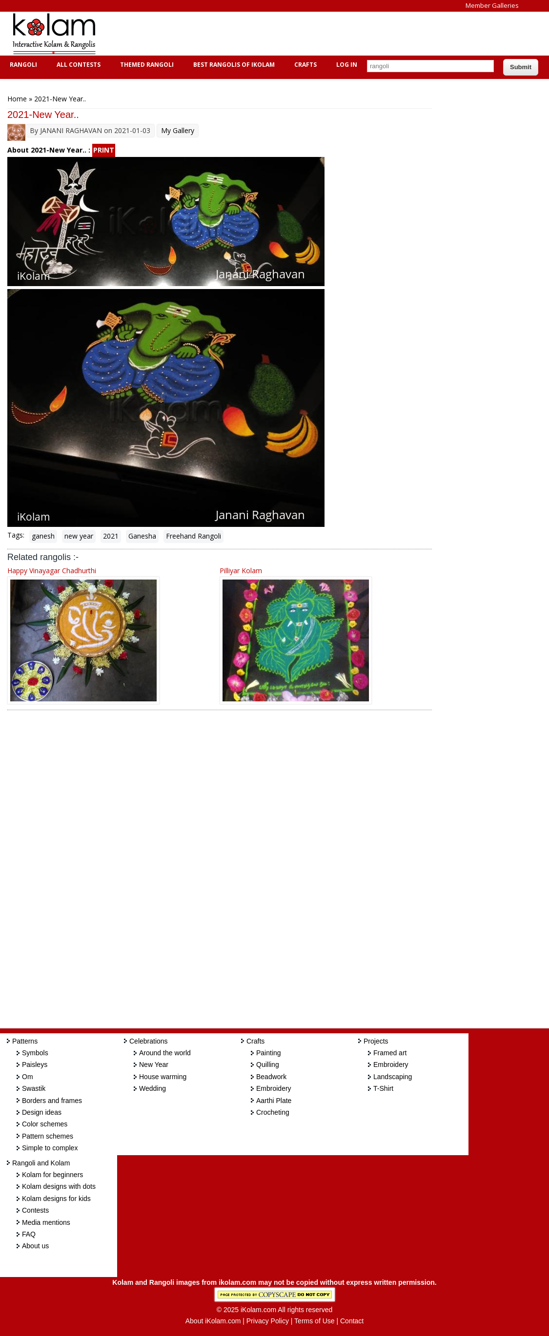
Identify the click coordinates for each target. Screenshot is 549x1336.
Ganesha (142, 536)
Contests (35, 1210)
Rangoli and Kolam (41, 1163)
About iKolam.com (213, 1321)
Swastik (33, 1088)
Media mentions (46, 1222)
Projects (376, 1041)
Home (17, 98)
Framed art (390, 1053)
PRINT (103, 150)
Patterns (25, 1041)
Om (27, 1077)
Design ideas (41, 1112)
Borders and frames (52, 1100)
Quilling (267, 1064)
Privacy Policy (267, 1321)
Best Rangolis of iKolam (232, 64)
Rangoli (22, 64)
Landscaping (392, 1077)
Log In (346, 64)
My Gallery (177, 130)
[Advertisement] (285, 34)
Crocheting (272, 1112)
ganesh (43, 536)
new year (78, 536)
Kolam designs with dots (59, 1186)
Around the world (165, 1053)
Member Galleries (492, 5)
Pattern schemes (47, 1136)
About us (35, 1246)
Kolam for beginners (52, 1175)
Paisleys (34, 1064)
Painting (268, 1053)
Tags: (15, 535)
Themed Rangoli (145, 64)
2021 (111, 536)
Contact (352, 1321)
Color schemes (44, 1124)
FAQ (29, 1234)
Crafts (304, 64)
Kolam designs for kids (56, 1198)
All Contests (77, 64)
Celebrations (148, 1041)
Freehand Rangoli (193, 536)
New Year (153, 1064)
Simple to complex (50, 1148)
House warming (162, 1077)
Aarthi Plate (273, 1100)
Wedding (152, 1088)
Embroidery (273, 1088)
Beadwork (271, 1077)
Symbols (35, 1053)
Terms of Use (314, 1321)
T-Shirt (383, 1088)
